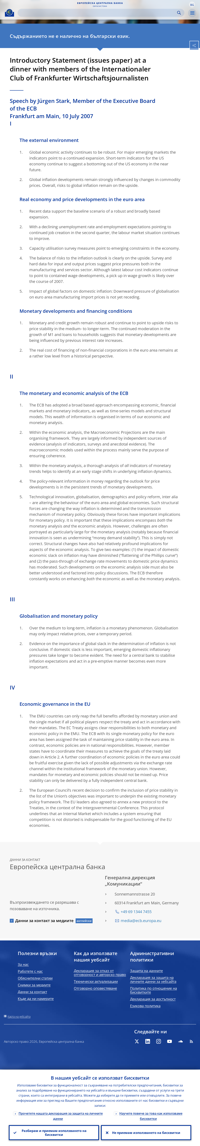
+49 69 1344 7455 (136, 911)
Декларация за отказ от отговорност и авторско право (100, 972)
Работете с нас (30, 971)
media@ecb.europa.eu (141, 920)
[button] (192, 4)
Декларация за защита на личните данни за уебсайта (153, 979)
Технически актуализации (96, 981)
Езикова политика (145, 1005)
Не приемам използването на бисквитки (146, 1132)
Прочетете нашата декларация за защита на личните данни (61, 1115)
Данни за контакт (32, 991)
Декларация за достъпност (153, 999)
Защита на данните (146, 970)
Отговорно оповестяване (95, 988)
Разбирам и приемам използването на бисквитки (53, 1132)
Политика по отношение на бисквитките (153, 990)
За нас (23, 964)
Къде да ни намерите (36, 998)
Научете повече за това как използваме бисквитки (150, 1115)
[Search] (98, 12)
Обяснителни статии (35, 978)
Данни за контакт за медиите (44, 920)
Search (179, 12)
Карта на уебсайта (19, 1016)
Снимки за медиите (34, 985)
